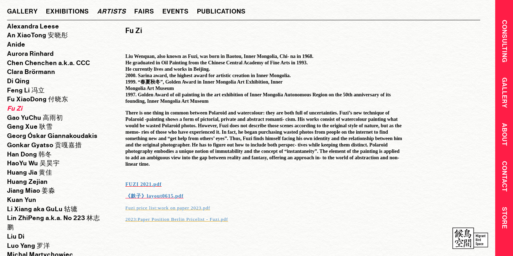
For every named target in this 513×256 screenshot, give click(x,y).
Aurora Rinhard (30, 54)
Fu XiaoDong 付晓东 (37, 99)
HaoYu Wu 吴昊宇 (33, 163)
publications (221, 11)
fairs (144, 11)
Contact (504, 178)
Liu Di (16, 236)
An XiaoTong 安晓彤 (37, 35)
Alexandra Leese (33, 26)
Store (504, 220)
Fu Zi (14, 108)
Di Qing (18, 81)
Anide (16, 44)
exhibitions (67, 11)
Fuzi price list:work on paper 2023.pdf (167, 207)
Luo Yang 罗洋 (28, 246)
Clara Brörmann (31, 72)
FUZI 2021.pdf (143, 184)
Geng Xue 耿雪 (30, 126)
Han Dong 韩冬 (29, 154)
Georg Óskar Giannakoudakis (52, 136)
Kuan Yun (21, 200)
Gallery (504, 93)
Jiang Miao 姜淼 (31, 190)
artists (111, 11)
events (175, 11)
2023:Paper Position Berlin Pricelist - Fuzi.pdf (176, 219)
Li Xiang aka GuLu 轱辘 (42, 209)
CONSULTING (504, 41)
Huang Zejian (27, 182)
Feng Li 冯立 (26, 90)
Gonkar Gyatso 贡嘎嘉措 (44, 145)
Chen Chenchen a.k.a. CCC (48, 63)
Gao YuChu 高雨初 (35, 118)
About (504, 136)
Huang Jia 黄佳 (29, 172)
